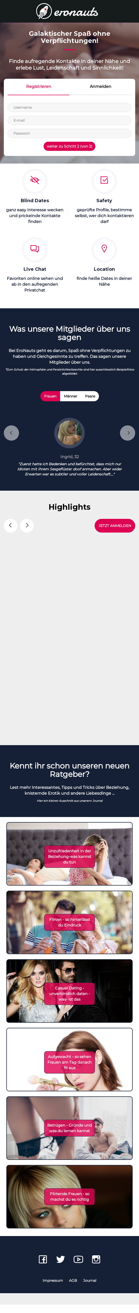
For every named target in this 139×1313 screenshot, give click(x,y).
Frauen (50, 396)
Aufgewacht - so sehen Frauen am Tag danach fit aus (69, 1071)
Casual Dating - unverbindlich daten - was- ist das (69, 1002)
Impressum (53, 1289)
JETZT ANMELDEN (115, 525)
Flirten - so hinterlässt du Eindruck (69, 930)
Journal (89, 1289)
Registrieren (38, 86)
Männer (70, 396)
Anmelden (100, 86)
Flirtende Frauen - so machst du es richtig (69, 1205)
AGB (73, 1289)
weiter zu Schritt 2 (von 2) (69, 146)
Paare (90, 396)
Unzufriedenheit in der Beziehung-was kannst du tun (69, 865)
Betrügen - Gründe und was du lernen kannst (69, 1136)
